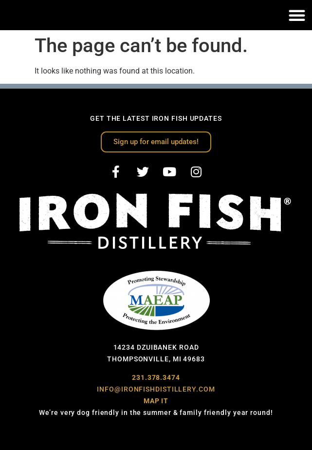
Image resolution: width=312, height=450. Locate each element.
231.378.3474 (156, 377)
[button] (297, 15)
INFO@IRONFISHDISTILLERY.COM (156, 389)
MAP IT (156, 401)
